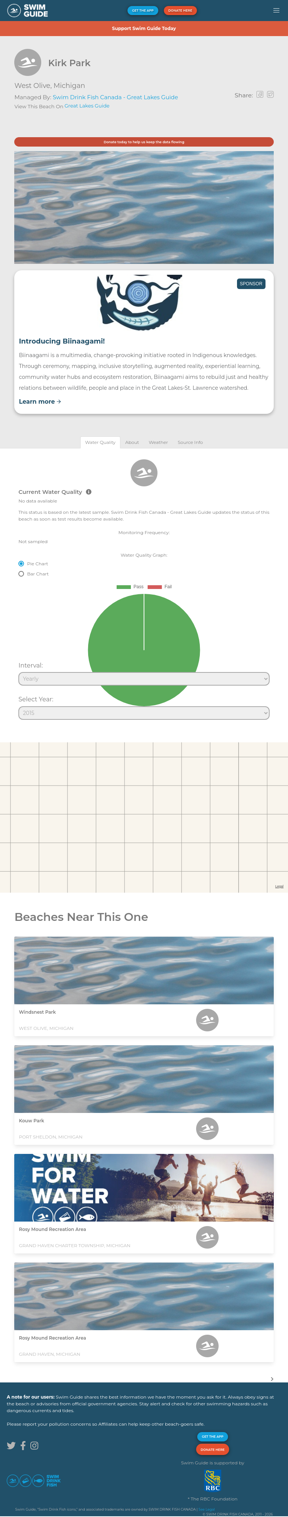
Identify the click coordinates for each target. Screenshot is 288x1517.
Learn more (40, 401)
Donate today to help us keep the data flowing (144, 142)
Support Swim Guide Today (144, 28)
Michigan (69, 86)
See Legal (206, 1509)
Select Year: (35, 699)
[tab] (100, 442)
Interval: (30, 665)
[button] (276, 10)
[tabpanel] (144, 586)
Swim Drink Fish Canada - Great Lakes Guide (115, 97)
